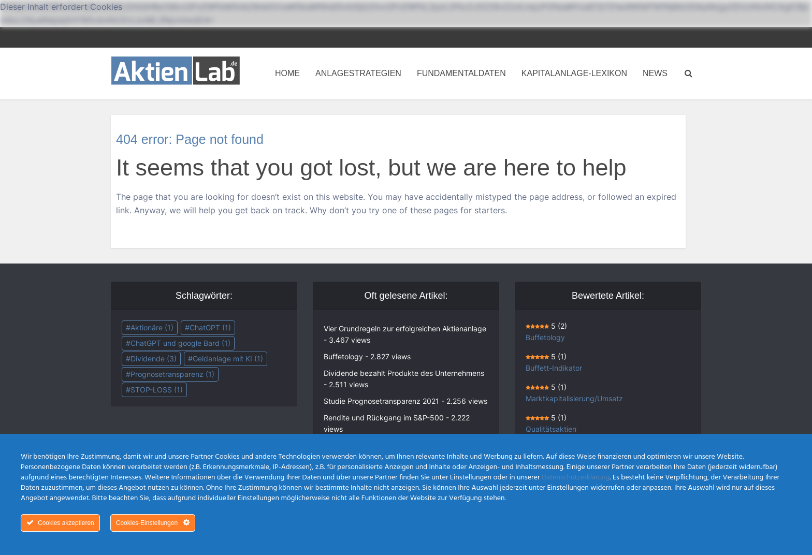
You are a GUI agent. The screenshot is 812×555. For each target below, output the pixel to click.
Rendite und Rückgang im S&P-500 (384, 417)
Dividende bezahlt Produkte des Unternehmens (404, 373)
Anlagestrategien (358, 73)
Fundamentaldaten (461, 73)
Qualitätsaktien (551, 429)
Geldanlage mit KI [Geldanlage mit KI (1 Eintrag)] (228, 358)
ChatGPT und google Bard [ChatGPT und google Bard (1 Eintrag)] (180, 343)
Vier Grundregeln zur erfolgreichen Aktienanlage (405, 328)
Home (287, 73)
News (655, 73)
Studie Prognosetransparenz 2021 (381, 401)
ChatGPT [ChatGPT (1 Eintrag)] (210, 327)
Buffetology (343, 356)
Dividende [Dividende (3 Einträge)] (153, 358)
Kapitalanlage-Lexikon (574, 73)
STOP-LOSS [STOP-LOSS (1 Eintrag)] (156, 389)
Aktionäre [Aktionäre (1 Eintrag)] (151, 327)
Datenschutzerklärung (576, 478)
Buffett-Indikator (554, 367)
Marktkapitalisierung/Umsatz (574, 398)
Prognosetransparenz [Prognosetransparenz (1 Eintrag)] (172, 374)
